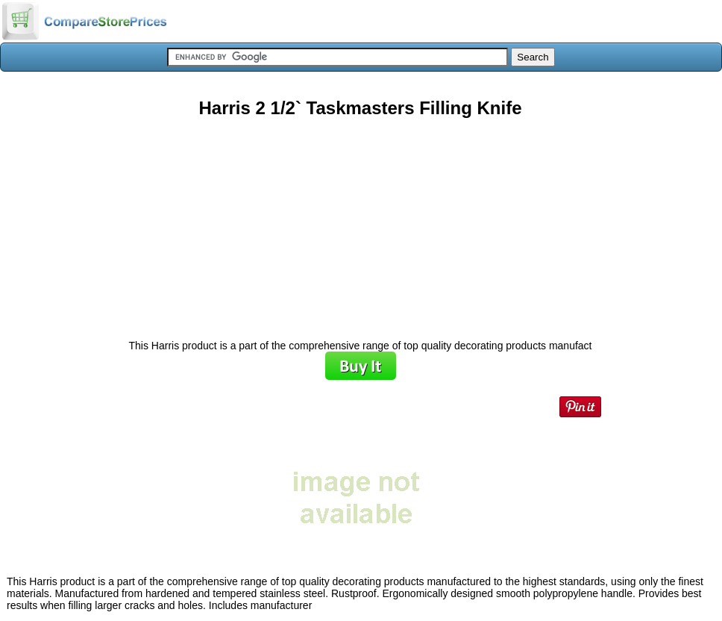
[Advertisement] (360, 223)
